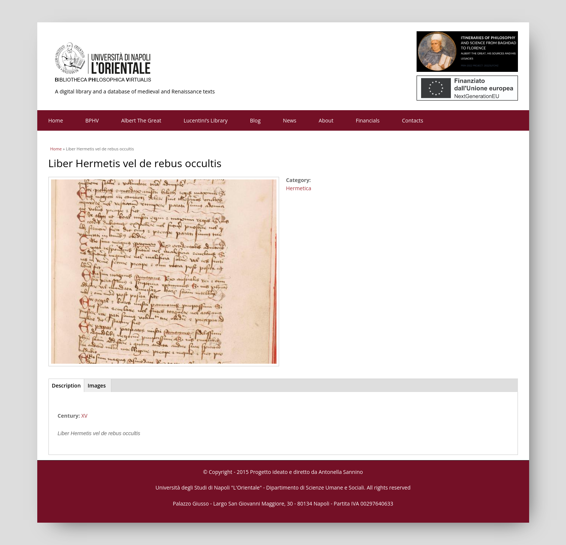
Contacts (412, 120)
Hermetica (299, 188)
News (289, 120)
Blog (255, 120)
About (326, 120)
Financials (368, 120)
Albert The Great (141, 120)
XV (84, 415)
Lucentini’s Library (206, 120)
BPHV (92, 120)
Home (55, 120)
